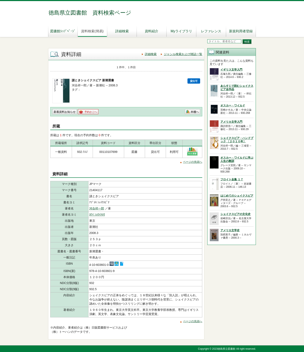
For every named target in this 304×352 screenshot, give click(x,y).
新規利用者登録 (241, 31)
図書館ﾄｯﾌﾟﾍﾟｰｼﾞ (63, 31)
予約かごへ (90, 111)
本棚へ (195, 111)
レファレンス (211, 31)
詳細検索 (122, 31)
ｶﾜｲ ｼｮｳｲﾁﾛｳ (97, 214)
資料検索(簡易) (92, 31)
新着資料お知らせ (65, 111)
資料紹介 (151, 31)
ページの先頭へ (192, 161)
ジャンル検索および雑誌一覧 (183, 54)
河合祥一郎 (96, 208)
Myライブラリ (181, 31)
